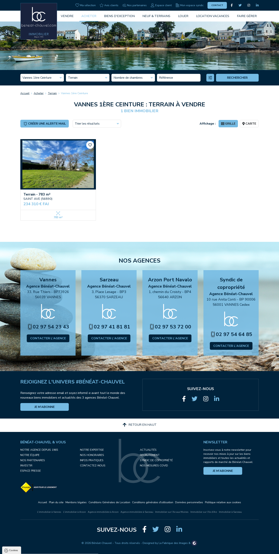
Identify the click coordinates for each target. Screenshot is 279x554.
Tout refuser (51, 549)
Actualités (148, 450)
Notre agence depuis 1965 (39, 450)
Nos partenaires (134, 5)
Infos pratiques (91, 460)
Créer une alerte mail (44, 123)
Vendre (67, 16)
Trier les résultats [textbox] (87, 123)
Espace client (161, 5)
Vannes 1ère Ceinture (74, 93)
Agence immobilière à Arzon (103, 512)
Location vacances (212, 16)
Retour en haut (140, 425)
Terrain (52, 93)
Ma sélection (85, 5)
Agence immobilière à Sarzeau (137, 512)
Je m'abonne (44, 407)
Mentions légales (76, 502)
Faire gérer (247, 16)
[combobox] (42, 78)
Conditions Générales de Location (109, 502)
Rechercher (237, 78)
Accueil (24, 93)
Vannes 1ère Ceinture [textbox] (37, 78)
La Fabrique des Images (173, 543)
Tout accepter (27, 549)
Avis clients (109, 5)
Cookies (13, 505)
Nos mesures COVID (154, 465)
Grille (228, 123)
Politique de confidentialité (22, 540)
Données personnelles (189, 502)
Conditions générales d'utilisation (152, 502)
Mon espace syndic (190, 5)
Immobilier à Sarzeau (230, 512)
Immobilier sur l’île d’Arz (203, 512)
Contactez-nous (92, 465)
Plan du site (56, 502)
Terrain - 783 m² (36, 194)
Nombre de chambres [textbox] (128, 78)
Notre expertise (92, 450)
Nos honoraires (92, 455)
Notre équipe (30, 455)
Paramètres (75, 549)
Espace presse (30, 471)
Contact (217, 5)
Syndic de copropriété (156, 460)
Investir (26, 465)
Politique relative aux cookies (223, 502)
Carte (249, 123)
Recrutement (150, 455)
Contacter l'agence (48, 338)
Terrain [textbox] (73, 78)
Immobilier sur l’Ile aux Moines (172, 512)
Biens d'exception (119, 16)
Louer (183, 16)
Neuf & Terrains (156, 16)
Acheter (88, 16)
